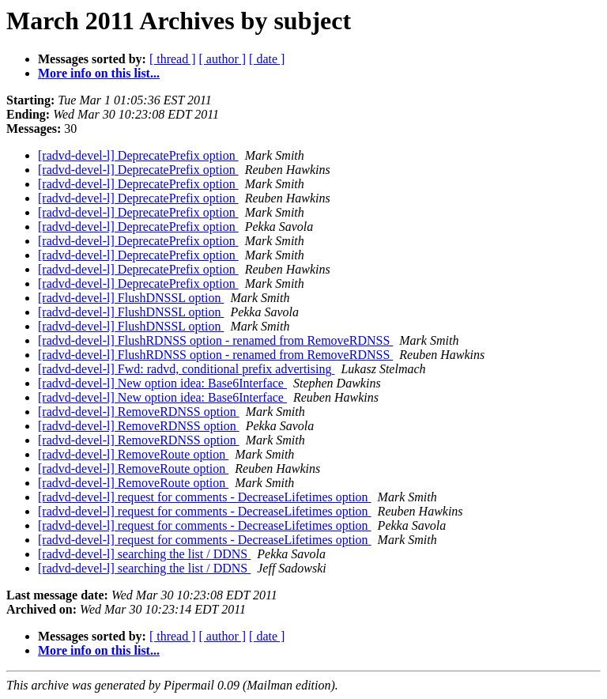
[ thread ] (172, 59)
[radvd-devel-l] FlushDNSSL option (131, 297)
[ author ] (223, 59)
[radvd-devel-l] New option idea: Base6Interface (162, 383)
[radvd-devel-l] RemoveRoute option (133, 454)
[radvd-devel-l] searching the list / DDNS (144, 554)
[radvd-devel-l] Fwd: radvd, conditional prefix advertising (186, 369)
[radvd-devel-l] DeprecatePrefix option (138, 155)
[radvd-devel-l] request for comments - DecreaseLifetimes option (204, 497)
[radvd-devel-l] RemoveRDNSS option (138, 411)
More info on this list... (99, 73)
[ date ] (267, 59)
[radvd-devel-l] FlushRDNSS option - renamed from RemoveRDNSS (215, 340)
